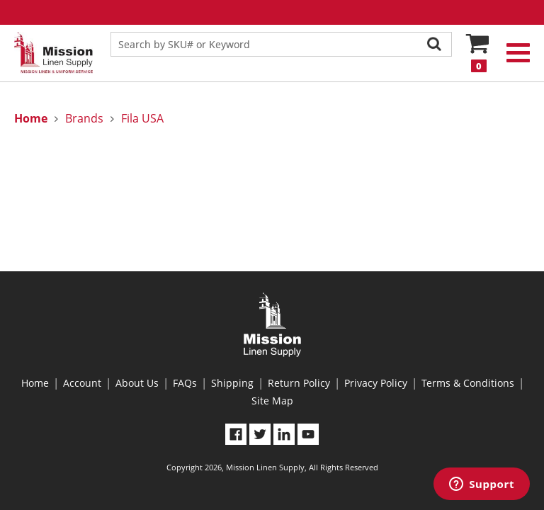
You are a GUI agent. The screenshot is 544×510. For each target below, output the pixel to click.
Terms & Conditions (467, 383)
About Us (137, 383)
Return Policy (299, 383)
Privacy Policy (375, 383)
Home (35, 383)
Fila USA (142, 118)
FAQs (185, 383)
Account (82, 383)
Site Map (272, 400)
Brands (84, 118)
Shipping (232, 383)
